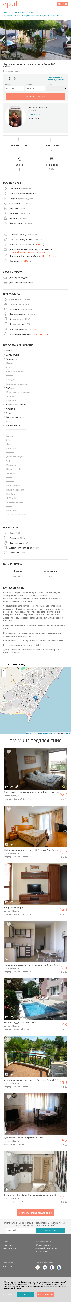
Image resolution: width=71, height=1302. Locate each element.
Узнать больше (45, 1294)
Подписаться (50, 1230)
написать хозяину (35, 96)
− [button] (4, 675)
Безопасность (9, 1248)
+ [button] (4, 671)
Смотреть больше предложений (35, 1212)
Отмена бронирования (47, 1248)
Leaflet (28, 733)
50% (38, 244)
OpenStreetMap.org (46, 733)
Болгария (20, 12)
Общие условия (43, 1245)
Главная (6, 12)
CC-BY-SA (67, 733)
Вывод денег (42, 1251)
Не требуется (49, 256)
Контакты (7, 1266)
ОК (25, 1294)
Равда (32, 12)
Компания (8, 1245)
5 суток (33, 329)
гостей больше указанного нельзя (28, 252)
